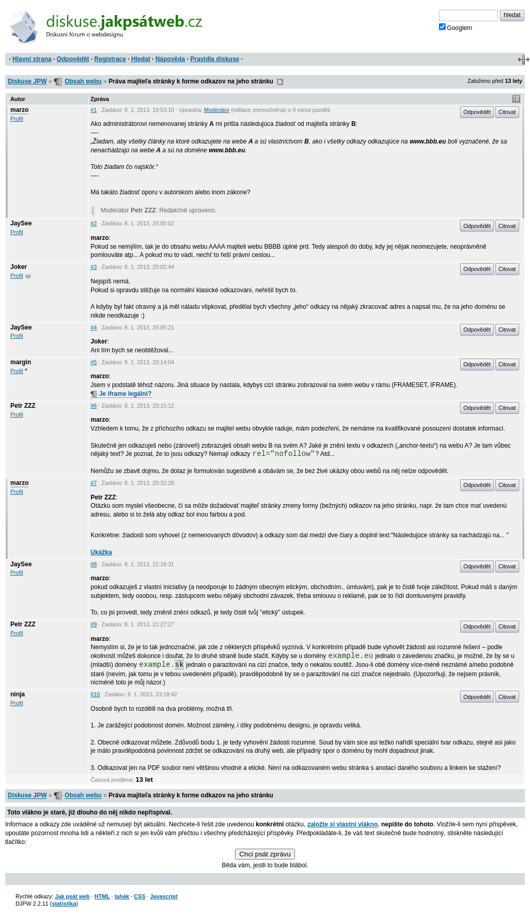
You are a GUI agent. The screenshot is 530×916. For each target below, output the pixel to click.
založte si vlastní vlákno (342, 824)
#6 (94, 406)
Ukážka (101, 552)
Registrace (110, 59)
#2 (94, 223)
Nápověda (170, 59)
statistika (64, 903)
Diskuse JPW (27, 81)
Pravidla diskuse (215, 59)
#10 (95, 694)
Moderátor (216, 110)
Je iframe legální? (121, 393)
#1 (94, 110)
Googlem (456, 27)
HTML (102, 896)
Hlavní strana (31, 59)
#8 (94, 564)
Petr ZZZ (23, 405)
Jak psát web (72, 896)
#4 (94, 327)
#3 (94, 267)
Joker (18, 266)
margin (20, 362)
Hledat (140, 59)
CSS (139, 896)
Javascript (164, 896)
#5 (94, 362)
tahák (121, 896)
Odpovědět (72, 59)
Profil (16, 119)
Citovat (507, 112)
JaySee (21, 223)
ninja (17, 694)
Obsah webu (83, 81)
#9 (94, 624)
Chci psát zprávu (264, 854)
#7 (94, 483)
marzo (19, 109)
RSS (280, 82)
